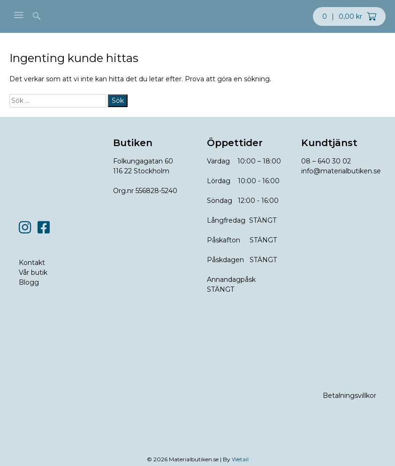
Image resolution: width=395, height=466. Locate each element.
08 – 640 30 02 (326, 161)
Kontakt (32, 262)
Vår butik (33, 272)
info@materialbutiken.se (341, 171)
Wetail (240, 459)
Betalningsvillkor (349, 395)
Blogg (29, 282)
